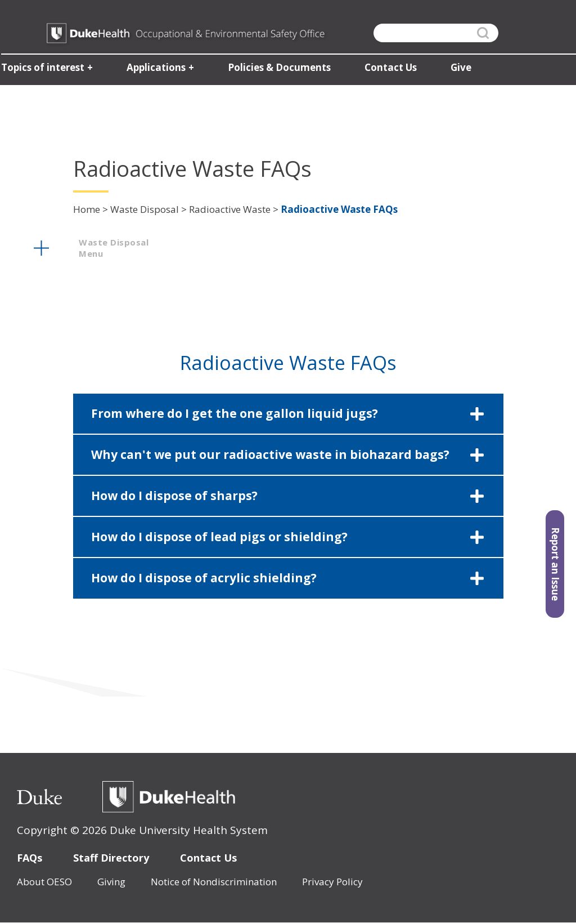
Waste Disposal (144, 209)
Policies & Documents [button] (278, 67)
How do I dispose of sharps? (174, 495)
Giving (111, 881)
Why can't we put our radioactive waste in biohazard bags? (270, 454)
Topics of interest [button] (41, 67)
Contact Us (208, 857)
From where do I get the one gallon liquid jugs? (234, 413)
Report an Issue (555, 564)
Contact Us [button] (389, 67)
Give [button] (459, 67)
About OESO (44, 881)
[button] (288, 414)
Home (86, 209)
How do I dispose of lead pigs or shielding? (219, 537)
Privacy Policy (332, 881)
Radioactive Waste (230, 209)
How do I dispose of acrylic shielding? (204, 578)
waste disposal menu (113, 248)
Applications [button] (154, 67)
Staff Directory (111, 857)
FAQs (29, 857)
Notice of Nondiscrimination (214, 881)
